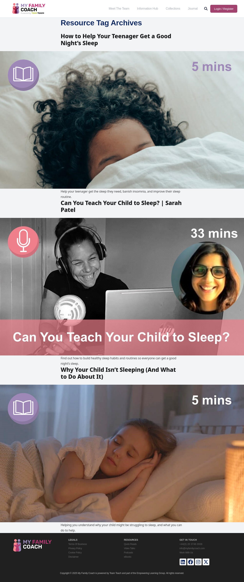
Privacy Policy (75, 548)
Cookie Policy (75, 552)
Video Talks (129, 548)
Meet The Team (119, 8)
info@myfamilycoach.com (192, 548)
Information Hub (147, 8)
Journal (193, 8)
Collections (173, 8)
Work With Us (186, 552)
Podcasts (128, 552)
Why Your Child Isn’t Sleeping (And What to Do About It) (118, 373)
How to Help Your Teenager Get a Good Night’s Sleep (116, 39)
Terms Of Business (77, 544)
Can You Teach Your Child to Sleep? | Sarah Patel (121, 206)
